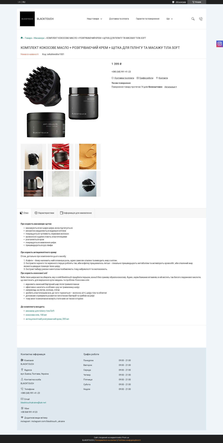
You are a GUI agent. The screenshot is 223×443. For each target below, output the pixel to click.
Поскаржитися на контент (106, 440)
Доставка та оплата (119, 19)
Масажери (39, 38)
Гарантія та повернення (147, 19)
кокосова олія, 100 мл (36, 315)
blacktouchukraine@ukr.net (33, 402)
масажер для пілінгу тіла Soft (40, 311)
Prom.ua (125, 438)
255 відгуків (181, 2)
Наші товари (93, 19)
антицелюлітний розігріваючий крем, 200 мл (47, 319)
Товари (28, 38)
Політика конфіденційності (129, 440)
